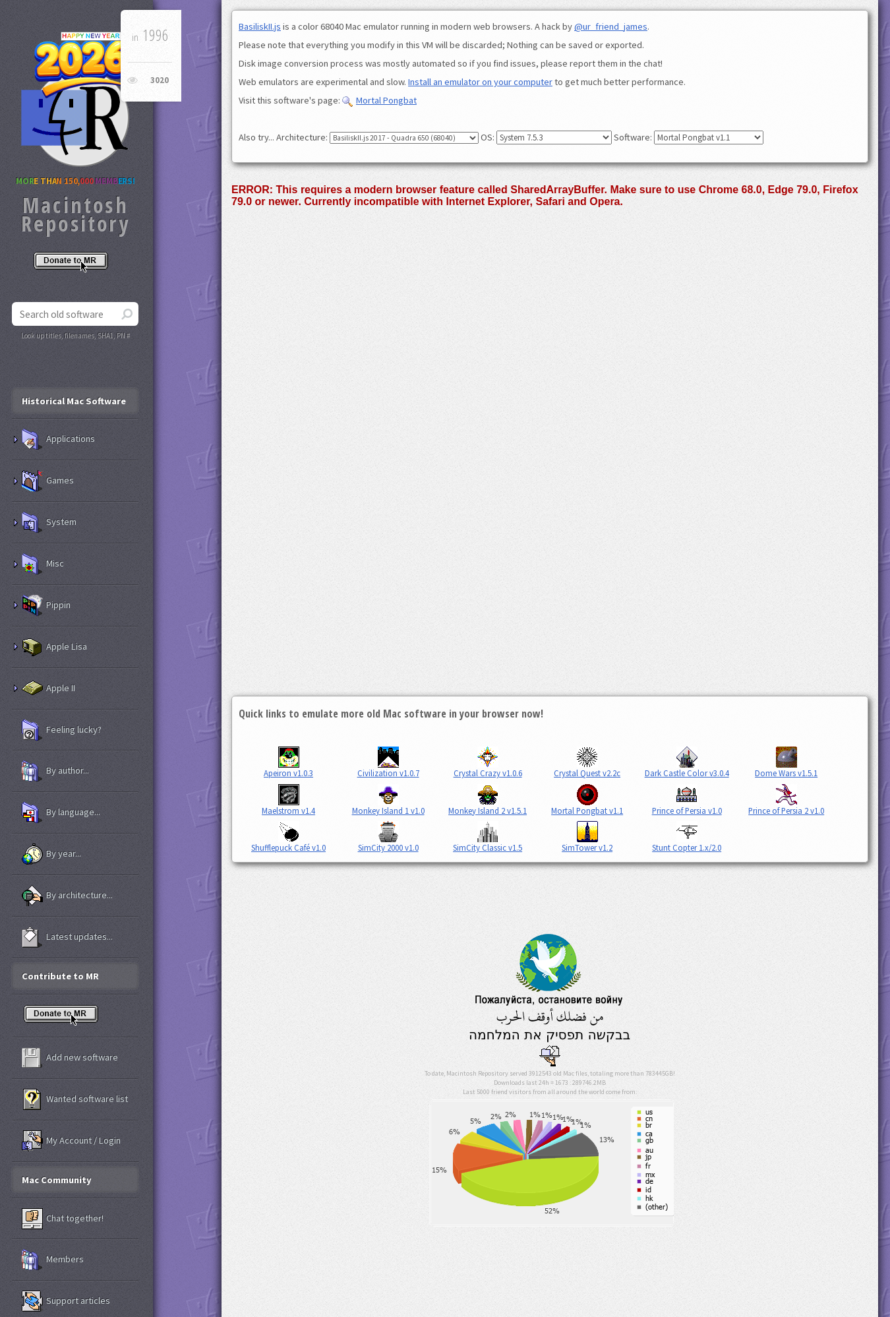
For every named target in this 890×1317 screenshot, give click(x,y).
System (49, 522)
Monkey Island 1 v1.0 (388, 800)
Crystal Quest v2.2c (587, 762)
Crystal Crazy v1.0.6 (488, 762)
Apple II (48, 688)
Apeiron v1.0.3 (288, 762)
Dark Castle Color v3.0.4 (687, 762)
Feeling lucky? (62, 730)
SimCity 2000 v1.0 (388, 837)
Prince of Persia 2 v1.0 (786, 800)
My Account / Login (71, 1140)
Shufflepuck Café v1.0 (288, 837)
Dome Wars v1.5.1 (786, 762)
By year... (51, 854)
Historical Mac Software (74, 401)
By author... (55, 770)
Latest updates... (67, 937)
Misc (43, 563)
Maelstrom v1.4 (288, 800)
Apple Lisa (54, 647)
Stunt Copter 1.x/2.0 (686, 837)
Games (48, 480)
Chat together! (63, 1218)
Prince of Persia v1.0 (687, 800)
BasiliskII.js (260, 26)
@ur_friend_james (610, 26)
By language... (61, 812)
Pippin (46, 605)
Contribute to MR (60, 976)
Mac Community (57, 1180)
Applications (58, 439)
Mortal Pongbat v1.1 (587, 800)
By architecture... (67, 895)
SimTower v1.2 (587, 837)
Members (53, 1259)
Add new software (70, 1057)
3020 (159, 80)
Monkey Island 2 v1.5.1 (487, 800)
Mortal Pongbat (379, 100)
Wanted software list (75, 1099)
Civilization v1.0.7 (388, 762)
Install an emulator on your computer (480, 82)
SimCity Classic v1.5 (487, 837)
